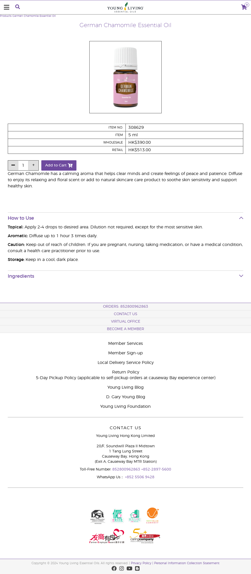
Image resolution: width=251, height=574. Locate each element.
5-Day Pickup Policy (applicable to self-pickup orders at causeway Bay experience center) (125, 378)
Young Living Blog (125, 387)
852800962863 (126, 469)
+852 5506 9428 (139, 477)
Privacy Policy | (142, 563)
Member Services (125, 343)
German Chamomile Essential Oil (34, 16)
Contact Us (125, 314)
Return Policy (125, 372)
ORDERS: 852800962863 (125, 306)
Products (6, 16)
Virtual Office (125, 321)
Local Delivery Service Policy (126, 363)
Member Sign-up (125, 353)
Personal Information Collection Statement (186, 563)
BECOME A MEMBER (125, 329)
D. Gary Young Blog (125, 397)
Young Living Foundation (125, 406)
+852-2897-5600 (156, 469)
